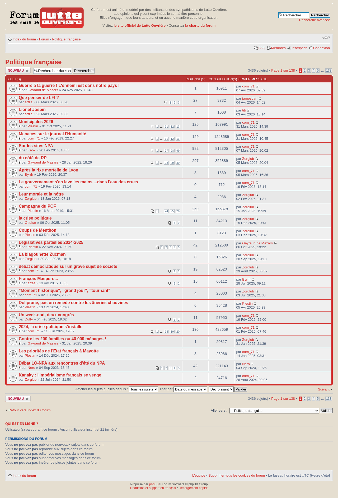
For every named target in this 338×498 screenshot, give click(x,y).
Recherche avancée (314, 20)
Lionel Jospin (32, 109)
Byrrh (29, 174)
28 (166, 162)
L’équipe (198, 475)
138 (328, 70)
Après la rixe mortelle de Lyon (48, 170)
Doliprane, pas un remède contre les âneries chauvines (73, 302)
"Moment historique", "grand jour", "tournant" (64, 290)
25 (172, 211)
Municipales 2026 (36, 121)
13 (178, 126)
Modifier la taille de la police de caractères (326, 37)
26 (178, 211)
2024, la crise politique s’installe (50, 326)
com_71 (248, 86)
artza (28, 102)
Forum (44, 39)
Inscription (299, 48)
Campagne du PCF (37, 206)
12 (172, 126)
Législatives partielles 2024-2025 (51, 242)
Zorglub (248, 159)
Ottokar (30, 223)
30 (178, 162)
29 (172, 162)
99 (178, 150)
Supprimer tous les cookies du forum (236, 475)
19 (172, 331)
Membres (278, 48)
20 (178, 331)
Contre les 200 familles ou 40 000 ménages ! (62, 339)
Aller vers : (219, 410)
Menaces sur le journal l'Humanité (52, 134)
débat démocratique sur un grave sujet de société (68, 266)
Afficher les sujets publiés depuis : (117, 389)
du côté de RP (33, 158)
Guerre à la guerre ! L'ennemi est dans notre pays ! (69, 85)
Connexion (321, 48)
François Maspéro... (38, 278)
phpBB (154, 484)
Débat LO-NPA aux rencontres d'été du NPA (62, 363)
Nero (31, 368)
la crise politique (35, 218)
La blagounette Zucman (42, 254)
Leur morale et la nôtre (41, 194)
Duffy (29, 319)
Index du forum (24, 39)
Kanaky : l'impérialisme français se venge (60, 375)
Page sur (283, 70)
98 (172, 150)
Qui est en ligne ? (21, 424)
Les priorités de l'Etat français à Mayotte (59, 351)
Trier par (183, 389)
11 (166, 126)
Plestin (32, 126)
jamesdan (249, 98)
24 (166, 211)
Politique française (66, 39)
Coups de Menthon (37, 230)
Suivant (324, 389)
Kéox (31, 150)
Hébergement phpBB (193, 488)
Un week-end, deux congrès (46, 315)
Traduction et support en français (153, 488)
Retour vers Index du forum (29, 410)
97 (166, 150)
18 (166, 331)
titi (244, 110)
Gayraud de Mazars (42, 90)
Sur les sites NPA (36, 145)
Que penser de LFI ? (39, 97)
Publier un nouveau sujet (18, 70)
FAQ (261, 48)
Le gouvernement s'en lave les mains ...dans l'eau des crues (78, 182)
